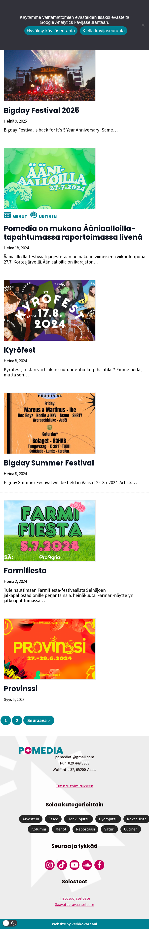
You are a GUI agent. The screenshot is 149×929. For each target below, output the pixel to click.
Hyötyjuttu (108, 818)
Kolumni (38, 829)
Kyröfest (20, 350)
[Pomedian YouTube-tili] (74, 865)
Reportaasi (85, 829)
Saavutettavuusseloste (74, 904)
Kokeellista (137, 818)
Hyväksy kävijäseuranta (51, 30)
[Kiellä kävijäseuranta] (142, 25)
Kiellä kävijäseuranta (103, 30)
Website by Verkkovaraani (74, 923)
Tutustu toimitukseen (74, 785)
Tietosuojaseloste (74, 898)
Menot (19, 216)
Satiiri (109, 829)
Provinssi (20, 689)
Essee (53, 818)
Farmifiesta (25, 571)
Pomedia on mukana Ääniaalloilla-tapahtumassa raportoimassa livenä (73, 233)
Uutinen (48, 216)
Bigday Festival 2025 (41, 110)
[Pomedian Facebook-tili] (99, 865)
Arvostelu (31, 818)
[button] (9, 923)
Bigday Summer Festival (49, 463)
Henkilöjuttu (78, 818)
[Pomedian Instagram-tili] (50, 865)
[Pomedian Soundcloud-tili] (87, 865)
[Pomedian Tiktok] (62, 865)
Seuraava (38, 720)
